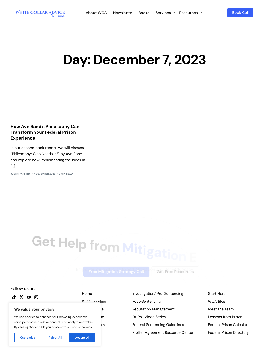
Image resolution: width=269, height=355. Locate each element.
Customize (27, 337)
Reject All (55, 337)
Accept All (82, 337)
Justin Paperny (20, 176)
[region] (54, 324)
